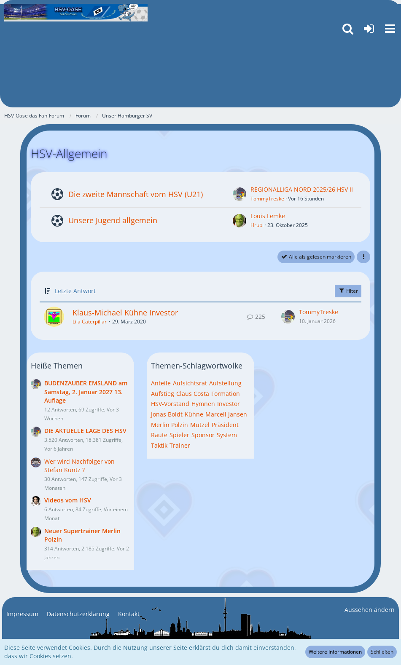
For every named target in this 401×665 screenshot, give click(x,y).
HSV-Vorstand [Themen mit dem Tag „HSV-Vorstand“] (170, 404)
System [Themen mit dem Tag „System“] (227, 435)
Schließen (382, 651)
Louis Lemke (267, 216)
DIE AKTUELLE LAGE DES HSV (85, 431)
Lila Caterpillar (90, 321)
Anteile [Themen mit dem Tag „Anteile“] (161, 383)
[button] (390, 28)
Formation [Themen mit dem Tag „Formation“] (225, 394)
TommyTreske (267, 198)
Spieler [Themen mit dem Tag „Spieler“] (179, 435)
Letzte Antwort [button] (75, 291)
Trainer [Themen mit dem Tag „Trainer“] (180, 445)
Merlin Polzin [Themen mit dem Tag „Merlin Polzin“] (169, 425)
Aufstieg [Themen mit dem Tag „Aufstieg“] (162, 394)
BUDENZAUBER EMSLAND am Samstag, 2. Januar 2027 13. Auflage (85, 391)
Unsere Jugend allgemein (112, 220)
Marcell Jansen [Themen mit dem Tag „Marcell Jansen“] (226, 414)
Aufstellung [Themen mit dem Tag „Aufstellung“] (225, 383)
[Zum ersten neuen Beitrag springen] (239, 194)
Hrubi (257, 225)
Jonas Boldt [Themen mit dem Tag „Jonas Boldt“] (167, 414)
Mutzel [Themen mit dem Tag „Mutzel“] (200, 425)
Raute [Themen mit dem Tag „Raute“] (159, 435)
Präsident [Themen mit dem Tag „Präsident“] (225, 425)
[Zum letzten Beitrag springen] (288, 316)
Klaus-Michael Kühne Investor (125, 312)
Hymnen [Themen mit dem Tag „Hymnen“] (203, 404)
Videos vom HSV (67, 500)
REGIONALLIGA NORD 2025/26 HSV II (301, 189)
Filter (348, 290)
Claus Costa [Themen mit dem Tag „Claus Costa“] (192, 394)
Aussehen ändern (369, 610)
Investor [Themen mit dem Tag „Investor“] (228, 404)
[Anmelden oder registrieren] (369, 28)
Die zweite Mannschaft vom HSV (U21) (135, 194)
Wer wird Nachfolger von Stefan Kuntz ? (79, 465)
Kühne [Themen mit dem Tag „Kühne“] (194, 414)
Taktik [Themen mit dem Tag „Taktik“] (159, 445)
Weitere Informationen (335, 651)
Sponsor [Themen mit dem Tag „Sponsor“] (203, 435)
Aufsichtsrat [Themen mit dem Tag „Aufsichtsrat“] (190, 383)
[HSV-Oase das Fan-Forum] (76, 12)
